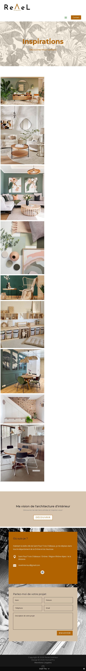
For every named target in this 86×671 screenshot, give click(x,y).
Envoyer (65, 633)
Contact (76, 17)
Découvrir (43, 518)
